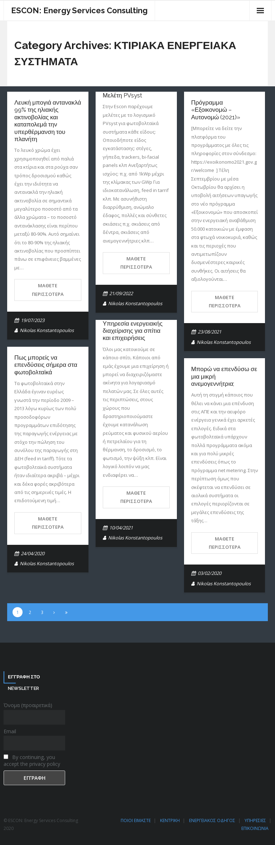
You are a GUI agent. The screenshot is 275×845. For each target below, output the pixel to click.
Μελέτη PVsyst (122, 95)
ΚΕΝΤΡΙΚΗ (170, 820)
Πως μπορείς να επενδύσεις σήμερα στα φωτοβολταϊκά (45, 365)
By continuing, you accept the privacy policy (32, 760)
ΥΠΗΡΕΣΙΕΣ (255, 820)
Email (10, 731)
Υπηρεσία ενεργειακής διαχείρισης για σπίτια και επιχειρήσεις (133, 331)
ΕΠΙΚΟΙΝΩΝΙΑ (255, 828)
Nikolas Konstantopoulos (47, 330)
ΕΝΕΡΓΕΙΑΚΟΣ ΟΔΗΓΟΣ (212, 820)
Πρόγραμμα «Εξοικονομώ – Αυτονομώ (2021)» (216, 110)
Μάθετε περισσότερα (48, 289)
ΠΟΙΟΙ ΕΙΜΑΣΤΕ (136, 820)
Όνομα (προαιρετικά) (28, 705)
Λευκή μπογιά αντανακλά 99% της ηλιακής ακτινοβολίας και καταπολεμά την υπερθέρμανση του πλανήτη (47, 121)
